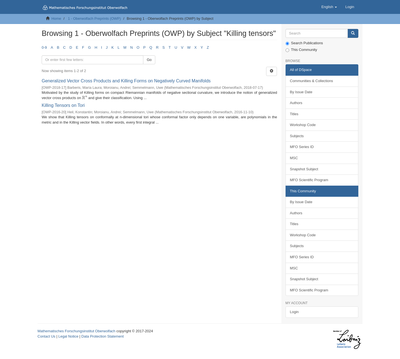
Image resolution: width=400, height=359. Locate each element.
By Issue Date (301, 92)
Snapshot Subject (304, 169)
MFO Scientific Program (309, 180)
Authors (296, 103)
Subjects (297, 136)
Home (56, 18)
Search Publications (304, 43)
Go (149, 60)
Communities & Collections (311, 81)
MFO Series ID (302, 147)
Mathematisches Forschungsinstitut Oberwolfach (76, 331)
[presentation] (84, 98)
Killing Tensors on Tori (63, 105)
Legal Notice (68, 336)
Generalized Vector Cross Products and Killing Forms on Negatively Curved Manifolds (126, 80)
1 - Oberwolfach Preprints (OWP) (94, 18)
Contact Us (46, 336)
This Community (301, 50)
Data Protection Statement (102, 336)
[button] (329, 7)
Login (294, 312)
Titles (294, 114)
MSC (294, 158)
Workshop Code (303, 125)
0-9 (44, 47)
